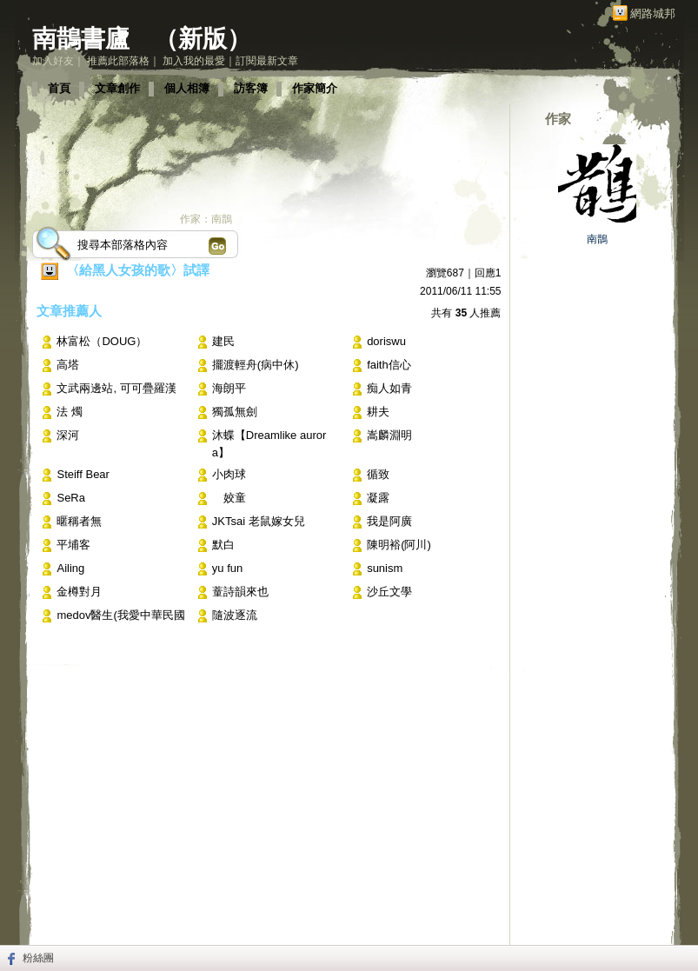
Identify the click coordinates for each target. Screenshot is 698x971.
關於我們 (135, 912)
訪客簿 (251, 88)
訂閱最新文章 (267, 61)
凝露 (378, 497)
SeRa (71, 497)
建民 (223, 341)
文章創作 (117, 88)
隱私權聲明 (359, 912)
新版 (202, 38)
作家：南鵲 (206, 219)
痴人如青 (389, 388)
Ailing (70, 568)
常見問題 (187, 912)
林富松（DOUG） (102, 341)
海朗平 (229, 388)
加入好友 (53, 61)
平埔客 (73, 544)
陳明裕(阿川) (399, 544)
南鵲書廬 (81, 38)
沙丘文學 (389, 591)
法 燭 (70, 411)
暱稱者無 (79, 521)
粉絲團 (38, 958)
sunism (384, 568)
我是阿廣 (389, 521)
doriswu (386, 341)
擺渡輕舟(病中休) (255, 364)
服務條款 (239, 912)
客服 (406, 912)
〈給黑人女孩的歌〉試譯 (137, 270)
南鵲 (597, 239)
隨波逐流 (234, 615)
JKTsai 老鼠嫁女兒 (258, 521)
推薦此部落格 (118, 61)
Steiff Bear (83, 474)
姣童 (229, 497)
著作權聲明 (296, 912)
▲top (645, 886)
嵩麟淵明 (389, 435)
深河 (68, 435)
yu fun (227, 568)
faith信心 (389, 364)
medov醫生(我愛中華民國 (120, 615)
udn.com (640, 912)
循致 (378, 474)
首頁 (59, 88)
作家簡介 (314, 88)
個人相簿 (186, 88)
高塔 (68, 364)
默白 (223, 544)
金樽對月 (85, 591)
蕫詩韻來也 (240, 591)
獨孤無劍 (234, 411)
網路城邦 (652, 13)
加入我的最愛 (194, 61)
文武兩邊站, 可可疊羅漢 (116, 388)
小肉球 (229, 474)
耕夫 (378, 411)
